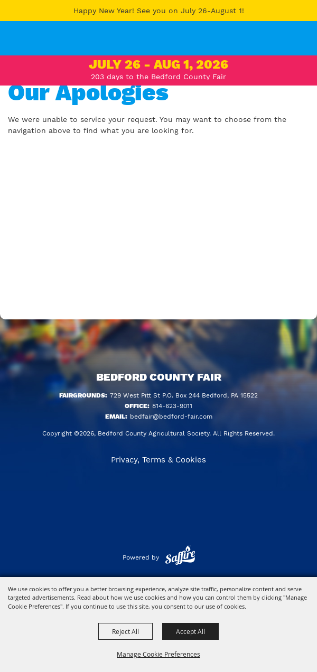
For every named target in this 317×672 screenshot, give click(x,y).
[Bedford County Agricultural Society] (20, 45)
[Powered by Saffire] (180, 557)
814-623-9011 (172, 406)
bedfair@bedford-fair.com (171, 416)
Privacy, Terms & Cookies (158, 460)
